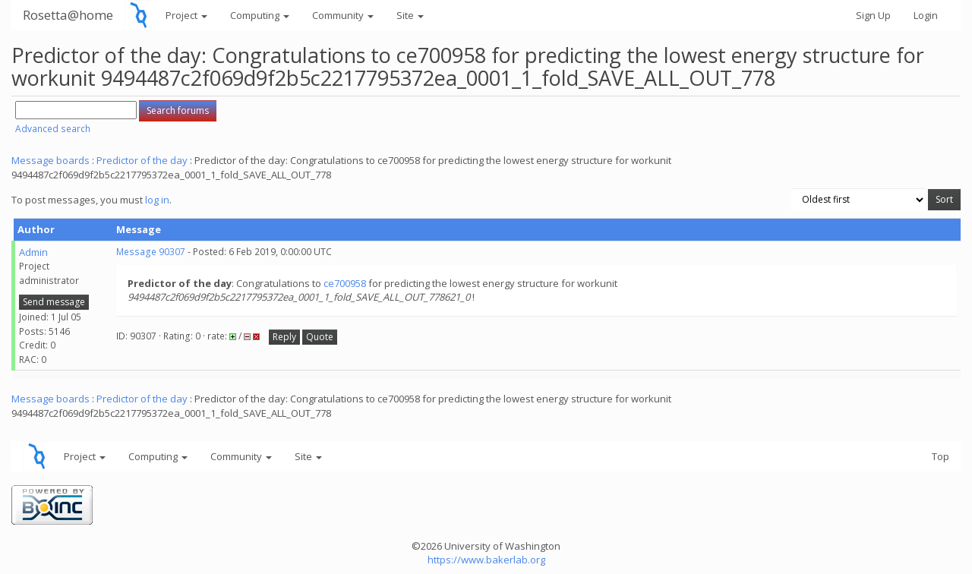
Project (186, 15)
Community (343, 15)
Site (410, 15)
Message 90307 (150, 251)
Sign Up (873, 15)
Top (940, 456)
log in (157, 200)
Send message (54, 301)
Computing (259, 15)
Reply (284, 336)
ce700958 (344, 283)
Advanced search (52, 128)
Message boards (50, 160)
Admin (33, 252)
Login (926, 15)
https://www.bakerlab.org (486, 559)
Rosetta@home (68, 15)
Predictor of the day (142, 160)
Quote (319, 336)
